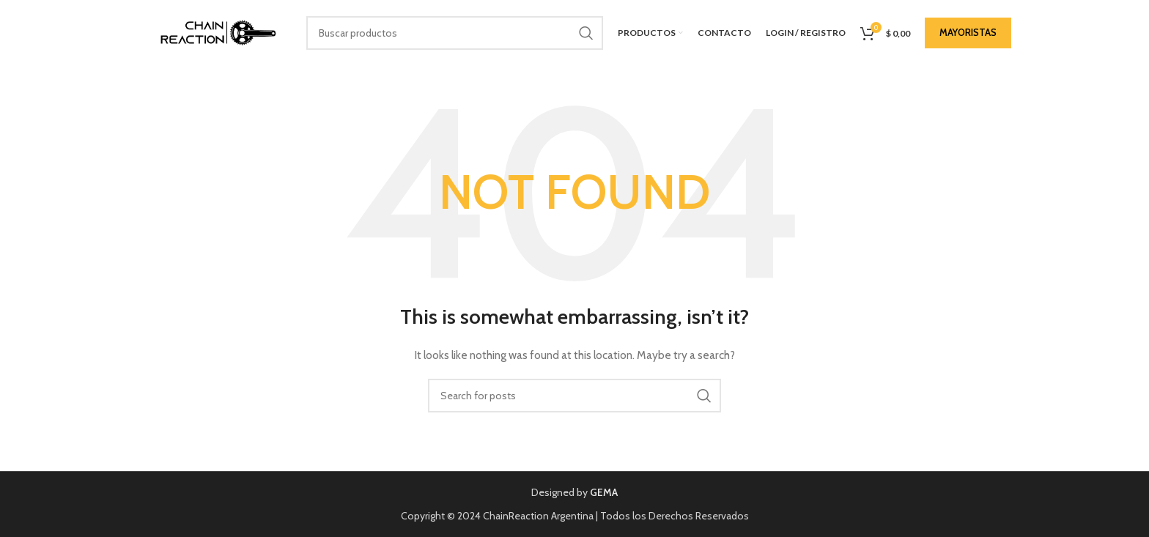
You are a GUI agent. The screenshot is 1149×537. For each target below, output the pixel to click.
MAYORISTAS (968, 32)
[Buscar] (454, 33)
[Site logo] (215, 31)
